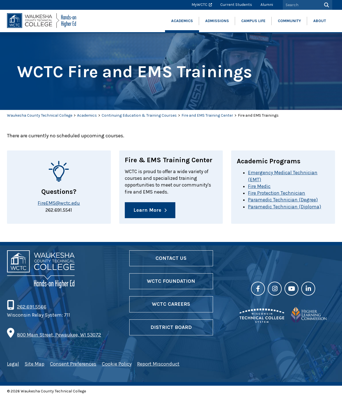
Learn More (147, 211)
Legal (13, 365)
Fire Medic (259, 186)
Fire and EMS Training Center (207, 115)
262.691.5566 (31, 308)
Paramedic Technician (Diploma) (284, 207)
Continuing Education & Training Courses (139, 115)
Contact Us (171, 259)
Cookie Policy (116, 365)
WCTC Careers (171, 305)
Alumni (266, 4)
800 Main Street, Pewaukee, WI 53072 (59, 336)
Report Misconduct (158, 365)
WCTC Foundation (171, 282)
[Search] (326, 5)
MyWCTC (199, 4)
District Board (171, 328)
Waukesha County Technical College (39, 115)
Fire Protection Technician (277, 193)
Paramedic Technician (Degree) (283, 200)
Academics (87, 115)
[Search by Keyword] (301, 5)
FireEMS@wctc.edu (58, 203)
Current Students (236, 4)
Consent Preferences (73, 365)
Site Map (34, 365)
